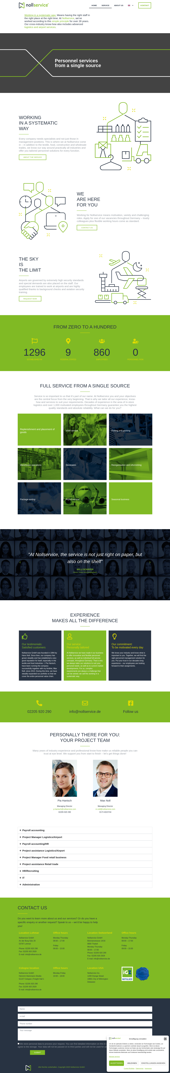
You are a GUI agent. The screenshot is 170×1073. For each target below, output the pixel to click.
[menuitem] (131, 5)
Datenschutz (140, 1068)
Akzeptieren (116, 1063)
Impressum (148, 1068)
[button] (165, 1039)
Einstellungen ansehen (153, 1063)
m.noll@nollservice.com (105, 809)
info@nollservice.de (85, 712)
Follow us (130, 712)
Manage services (114, 1056)
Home (94, 5)
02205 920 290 (39, 712)
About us (118, 5)
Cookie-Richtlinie (129, 1068)
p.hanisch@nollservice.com (64, 809)
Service (105, 5)
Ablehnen (132, 1063)
